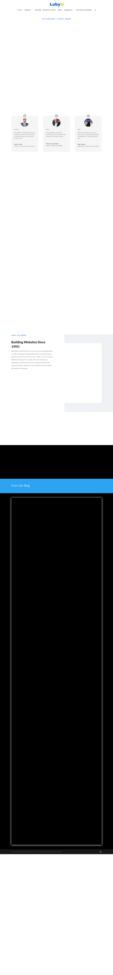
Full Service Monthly (84, 10)
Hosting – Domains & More (45, 10)
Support (27, 10)
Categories (68, 10)
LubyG (19, 10)
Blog (59, 10)
